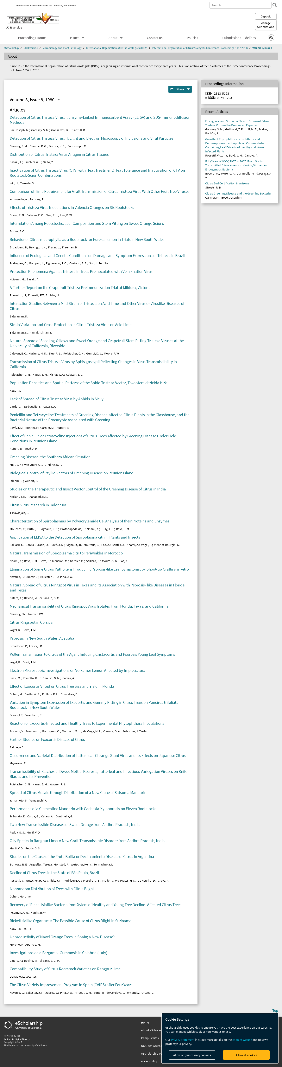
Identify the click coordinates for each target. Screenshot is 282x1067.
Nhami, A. (93, 529)
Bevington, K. (37, 247)
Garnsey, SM (18, 614)
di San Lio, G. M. (50, 598)
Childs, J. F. (54, 880)
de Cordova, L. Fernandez (123, 992)
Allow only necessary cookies (192, 1055)
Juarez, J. (32, 577)
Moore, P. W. (112, 353)
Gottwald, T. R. (234, 129)
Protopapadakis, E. (72, 529)
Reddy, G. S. (17, 832)
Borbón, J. (212, 133)
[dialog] (220, 1038)
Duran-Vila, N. (245, 173)
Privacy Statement (182, 1040)
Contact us (155, 38)
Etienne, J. (16, 481)
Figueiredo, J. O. (56, 263)
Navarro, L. (17, 577)
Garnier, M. (47, 428)
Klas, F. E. (16, 928)
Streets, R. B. (213, 187)
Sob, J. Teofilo (98, 263)
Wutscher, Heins (81, 864)
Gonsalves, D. (60, 130)
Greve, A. (163, 880)
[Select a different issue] (58, 100)
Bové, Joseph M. (231, 197)
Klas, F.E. (15, 391)
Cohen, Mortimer (21, 896)
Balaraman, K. (19, 316)
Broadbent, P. (18, 247)
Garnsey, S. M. (40, 130)
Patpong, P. (37, 199)
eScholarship (11, 48)
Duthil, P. (33, 529)
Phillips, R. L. (50, 694)
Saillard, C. (17, 545)
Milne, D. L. (55, 465)
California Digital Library (17, 1038)
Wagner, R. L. (58, 784)
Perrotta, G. (30, 678)
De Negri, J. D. (147, 880)
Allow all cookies (246, 1055)
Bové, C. (45, 561)
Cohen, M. (16, 694)
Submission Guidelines (239, 38)
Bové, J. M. (16, 428)
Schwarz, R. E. (19, 864)
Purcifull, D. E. (80, 130)
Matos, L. (265, 129)
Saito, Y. (48, 162)
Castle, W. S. (32, 694)
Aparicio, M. (33, 944)
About (113, 38)
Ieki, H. (14, 183)
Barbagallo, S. (32, 406)
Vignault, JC (74, 545)
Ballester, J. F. (49, 577)
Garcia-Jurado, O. (37, 545)
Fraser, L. (54, 247)
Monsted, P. (61, 864)
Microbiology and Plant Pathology (62, 48)
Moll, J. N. (16, 465)
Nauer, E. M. (40, 374)
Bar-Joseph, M (76, 146)
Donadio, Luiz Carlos (23, 976)
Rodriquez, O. (51, 731)
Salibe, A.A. (17, 747)
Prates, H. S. (128, 880)
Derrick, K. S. (57, 146)
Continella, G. (64, 816)
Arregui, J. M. (83, 992)
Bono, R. (99, 992)
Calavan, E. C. (35, 215)
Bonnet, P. (31, 428)
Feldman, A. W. (19, 912)
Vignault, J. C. (49, 529)
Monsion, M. (60, 561)
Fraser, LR (35, 646)
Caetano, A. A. (78, 263)
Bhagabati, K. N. (38, 497)
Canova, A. (251, 155)
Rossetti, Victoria (216, 155)
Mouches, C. (17, 529)
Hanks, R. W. (38, 912)
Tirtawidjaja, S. (19, 513)
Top (275, 1010)
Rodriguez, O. (18, 263)
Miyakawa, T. (18, 763)
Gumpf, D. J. (94, 353)
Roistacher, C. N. (73, 353)
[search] (273, 5)
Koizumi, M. (17, 279)
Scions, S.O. (17, 231)
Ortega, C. (147, 992)
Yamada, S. (27, 183)
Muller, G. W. (110, 880)
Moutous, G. (91, 545)
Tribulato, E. (17, 816)
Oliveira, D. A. (112, 731)
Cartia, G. (16, 406)
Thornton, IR (18, 295)
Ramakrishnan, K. (41, 332)
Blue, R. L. (52, 215)
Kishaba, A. (57, 374)
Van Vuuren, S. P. (35, 465)
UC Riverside (14, 27)
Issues (74, 38)
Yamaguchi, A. (19, 199)
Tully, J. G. (107, 529)
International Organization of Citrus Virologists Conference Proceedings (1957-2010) (200, 48)
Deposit (266, 16)
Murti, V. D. (34, 832)
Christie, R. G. (38, 146)
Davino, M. (31, 598)
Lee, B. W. (66, 215)
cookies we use (242, 1040)
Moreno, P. (16, 944)
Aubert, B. (63, 428)
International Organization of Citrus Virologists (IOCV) (116, 48)
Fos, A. (105, 545)
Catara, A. (49, 406)
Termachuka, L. (104, 864)
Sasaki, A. (16, 162)
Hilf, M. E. (251, 129)
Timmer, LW (35, 614)
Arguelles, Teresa (40, 864)
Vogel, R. (146, 545)
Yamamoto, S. (19, 800)
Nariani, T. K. (18, 497)
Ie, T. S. (27, 928)
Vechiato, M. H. (71, 731)
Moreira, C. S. (91, 880)
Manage (265, 25)
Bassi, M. (15, 678)
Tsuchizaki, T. (32, 162)
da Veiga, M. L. (92, 731)
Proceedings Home (32, 38)
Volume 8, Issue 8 (262, 48)
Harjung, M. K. (38, 353)
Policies (192, 38)
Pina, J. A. (66, 577)
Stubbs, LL (53, 295)
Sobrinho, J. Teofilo (135, 731)
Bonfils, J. (118, 545)
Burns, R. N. (17, 215)
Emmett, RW (36, 295)
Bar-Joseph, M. (19, 130)
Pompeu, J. (36, 263)
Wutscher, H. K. (35, 880)
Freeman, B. (70, 247)
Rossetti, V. (17, 731)
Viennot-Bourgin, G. (167, 545)
